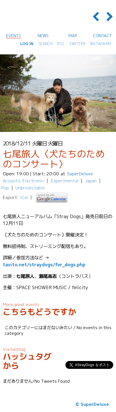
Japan (91, 181)
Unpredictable (30, 188)
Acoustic (12, 181)
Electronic (33, 181)
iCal (24, 197)
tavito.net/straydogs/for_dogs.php (44, 264)
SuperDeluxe (80, 173)
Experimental (65, 181)
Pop (5, 188)
